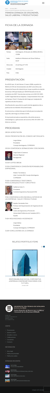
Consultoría (10, 339)
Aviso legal (10, 351)
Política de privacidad (13, 353)
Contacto (9, 342)
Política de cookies (12, 356)
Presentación (11, 330)
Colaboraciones (11, 337)
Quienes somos (11, 332)
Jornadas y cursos (12, 335)
